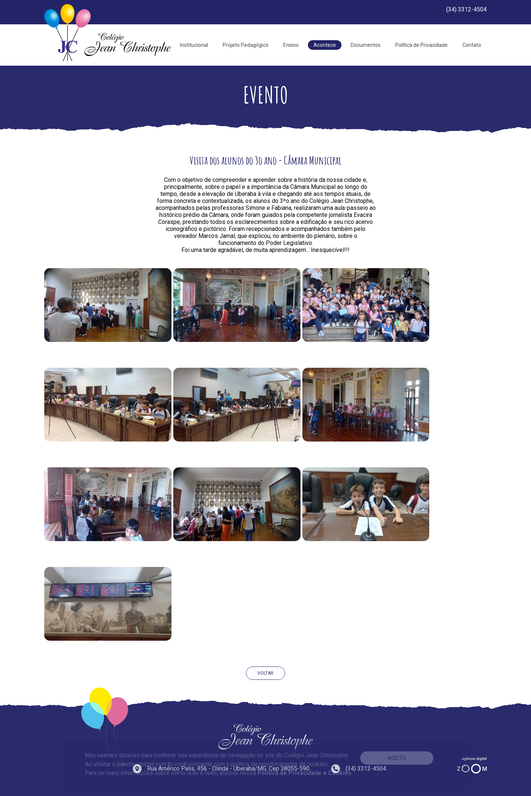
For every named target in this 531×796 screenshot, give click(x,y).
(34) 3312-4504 (466, 9)
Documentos (366, 45)
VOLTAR (265, 673)
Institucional (194, 45)
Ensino (291, 45)
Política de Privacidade (421, 45)
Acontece (324, 45)
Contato (471, 45)
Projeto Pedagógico (245, 45)
